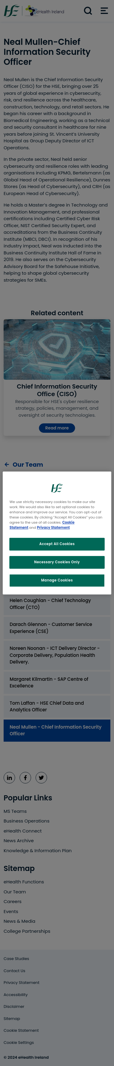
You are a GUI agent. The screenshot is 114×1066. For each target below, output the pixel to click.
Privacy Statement (53, 527)
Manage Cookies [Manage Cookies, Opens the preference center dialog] (57, 580)
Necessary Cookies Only (57, 562)
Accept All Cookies (56, 543)
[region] (57, 533)
